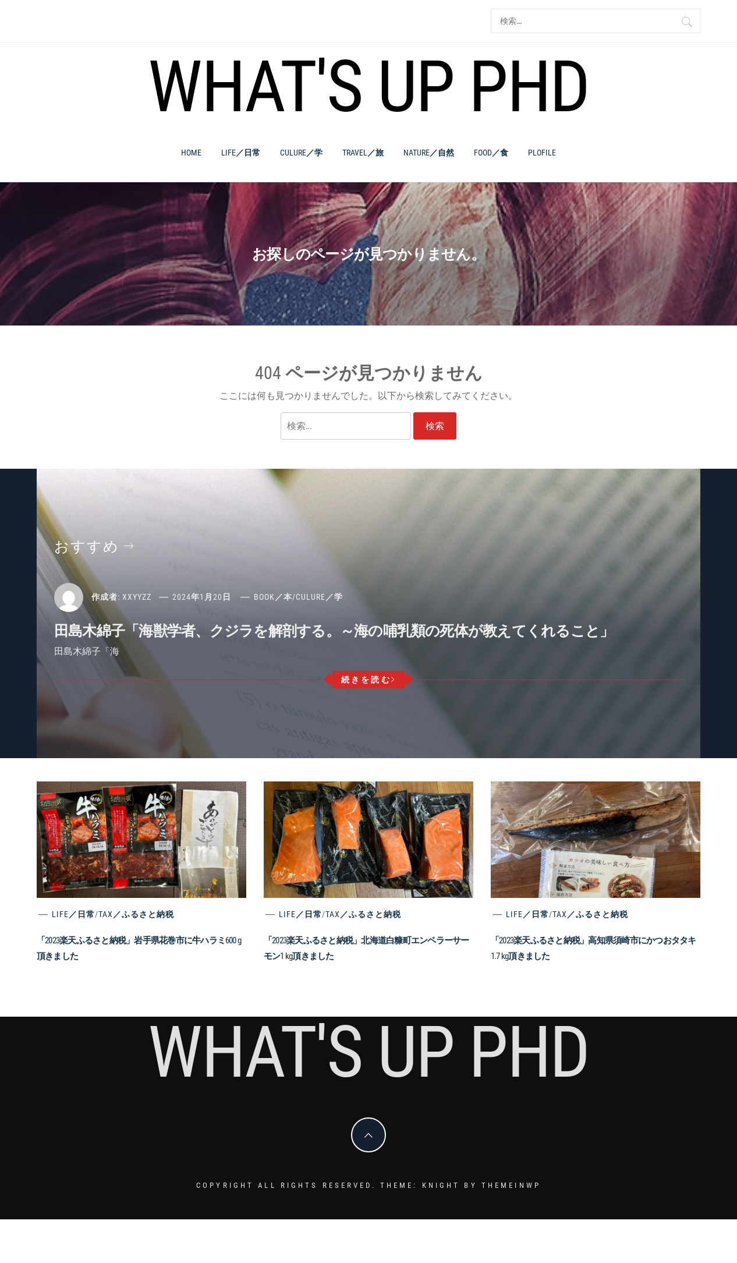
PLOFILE (542, 152)
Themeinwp (511, 1185)
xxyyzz (136, 597)
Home (191, 152)
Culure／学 (301, 152)
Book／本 (273, 597)
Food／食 (491, 152)
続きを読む (368, 679)
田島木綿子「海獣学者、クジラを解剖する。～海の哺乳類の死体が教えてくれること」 (334, 630)
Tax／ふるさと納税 (136, 914)
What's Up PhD (368, 87)
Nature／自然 (428, 152)
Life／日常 (240, 152)
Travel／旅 (363, 152)
